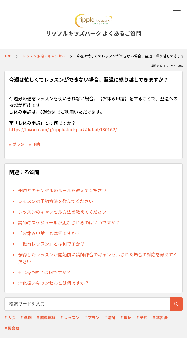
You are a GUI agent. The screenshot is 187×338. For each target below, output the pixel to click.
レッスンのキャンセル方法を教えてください (62, 211)
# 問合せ (11, 328)
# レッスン (69, 317)
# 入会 (10, 317)
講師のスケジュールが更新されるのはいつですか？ (69, 222)
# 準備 (26, 317)
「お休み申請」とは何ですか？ (49, 233)
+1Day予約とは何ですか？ (44, 272)
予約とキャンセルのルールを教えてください (62, 190)
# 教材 (126, 317)
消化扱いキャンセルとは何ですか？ (53, 282)
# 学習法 (160, 317)
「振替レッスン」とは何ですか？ (51, 243)
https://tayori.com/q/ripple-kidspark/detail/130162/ (63, 129)
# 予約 (34, 144)
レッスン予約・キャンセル (43, 56)
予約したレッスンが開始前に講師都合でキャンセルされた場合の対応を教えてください (98, 258)
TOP (7, 56)
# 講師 (109, 317)
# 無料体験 (46, 317)
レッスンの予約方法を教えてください (55, 201)
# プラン (16, 144)
